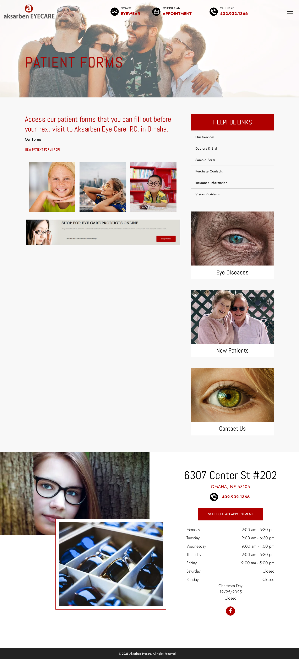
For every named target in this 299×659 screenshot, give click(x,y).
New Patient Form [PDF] (42, 149)
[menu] (289, 11)
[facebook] (230, 611)
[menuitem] (232, 137)
